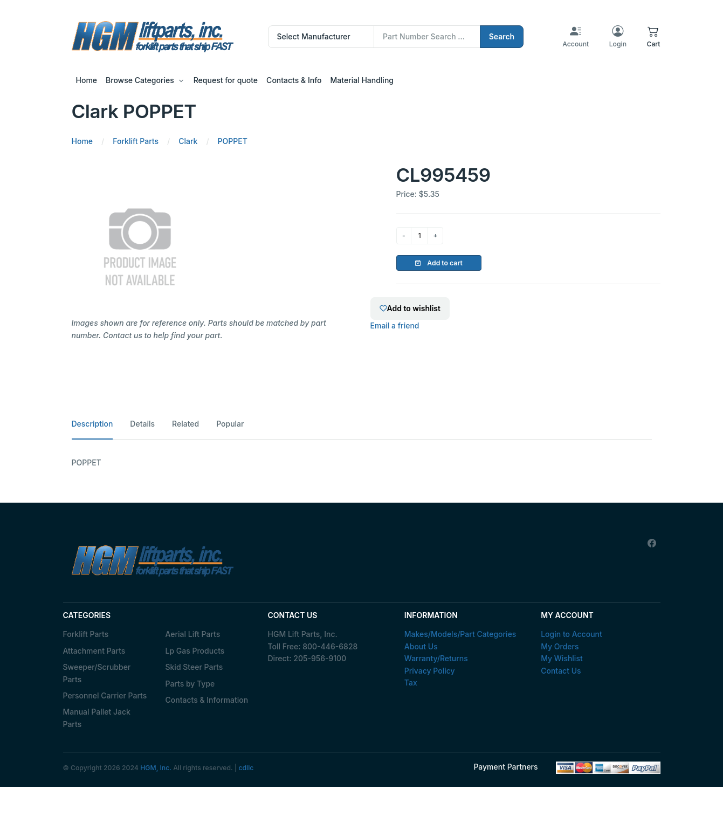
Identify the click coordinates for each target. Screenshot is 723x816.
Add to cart (439, 263)
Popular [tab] (230, 423)
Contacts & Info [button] (293, 80)
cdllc (245, 768)
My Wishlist (562, 658)
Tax (410, 682)
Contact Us (561, 670)
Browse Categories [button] (140, 80)
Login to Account (571, 634)
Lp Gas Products (195, 650)
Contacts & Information (207, 699)
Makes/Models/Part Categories (460, 634)
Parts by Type (190, 683)
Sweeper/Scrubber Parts (97, 672)
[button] (653, 36)
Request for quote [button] (226, 80)
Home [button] (87, 80)
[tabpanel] (362, 463)
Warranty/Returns (436, 658)
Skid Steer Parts (194, 666)
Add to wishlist (410, 308)
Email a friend (394, 325)
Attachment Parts (94, 650)
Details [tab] (142, 423)
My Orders (560, 646)
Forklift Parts (86, 634)
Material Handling (362, 80)
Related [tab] (185, 423)
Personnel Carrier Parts (105, 695)
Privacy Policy (429, 670)
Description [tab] (92, 423)
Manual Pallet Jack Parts (96, 717)
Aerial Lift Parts (193, 634)
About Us (421, 646)
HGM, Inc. (155, 768)
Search (502, 36)
